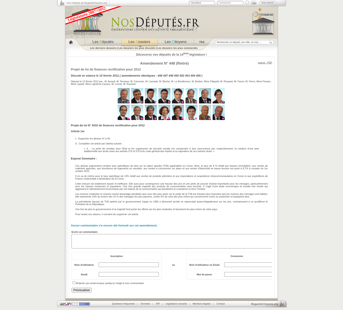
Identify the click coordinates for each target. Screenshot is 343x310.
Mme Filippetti (211, 81)
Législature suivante (176, 306)
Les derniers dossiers (103, 48)
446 (160, 75)
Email (84, 277)
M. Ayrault (110, 81)
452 (182, 75)
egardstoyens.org (264, 306)
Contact (221, 306)
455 (198, 75)
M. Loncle (117, 84)
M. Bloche (164, 81)
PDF (269, 62)
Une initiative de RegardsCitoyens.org (86, 3)
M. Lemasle (151, 81)
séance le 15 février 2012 (102, 75)
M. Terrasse (123, 81)
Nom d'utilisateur (84, 267)
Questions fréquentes (123, 306)
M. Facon (239, 81)
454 (193, 75)
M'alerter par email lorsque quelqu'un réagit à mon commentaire (110, 285)
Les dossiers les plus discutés (136, 48)
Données (145, 306)
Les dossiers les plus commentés (177, 48)
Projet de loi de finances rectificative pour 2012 (106, 69)
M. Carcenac (137, 81)
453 (187, 75)
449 (171, 75)
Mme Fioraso (263, 81)
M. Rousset (129, 84)
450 (176, 75)
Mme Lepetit (77, 84)
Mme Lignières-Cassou (98, 84)
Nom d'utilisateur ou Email (204, 267)
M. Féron (250, 81)
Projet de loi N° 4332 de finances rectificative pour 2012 (108, 125)
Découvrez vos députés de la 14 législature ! (171, 54)
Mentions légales (202, 306)
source (261, 62)
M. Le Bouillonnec (180, 81)
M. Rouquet (226, 81)
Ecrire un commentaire (85, 232)
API (158, 306)
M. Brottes (197, 81)
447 (165, 75)
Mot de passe (204, 277)
